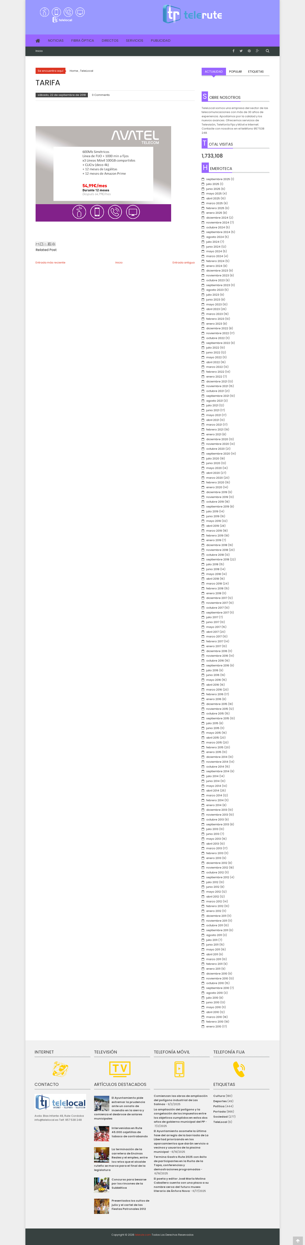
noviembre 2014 (217, 762)
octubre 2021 (215, 391)
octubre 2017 (215, 608)
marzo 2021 (214, 425)
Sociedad (220, 1117)
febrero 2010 (214, 1022)
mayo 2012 (213, 892)
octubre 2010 (215, 983)
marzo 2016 (214, 690)
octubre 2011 (214, 925)
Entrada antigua (184, 263)
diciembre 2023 (217, 271)
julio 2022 (212, 348)
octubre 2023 (215, 280)
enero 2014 (214, 805)
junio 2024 (213, 247)
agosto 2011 (214, 935)
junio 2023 (213, 300)
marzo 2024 (214, 256)
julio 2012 (212, 882)
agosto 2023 (215, 290)
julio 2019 (212, 511)
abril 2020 (213, 473)
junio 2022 (213, 352)
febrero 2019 (214, 536)
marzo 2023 (214, 314)
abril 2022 (213, 362)
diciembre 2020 (217, 439)
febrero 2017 (214, 641)
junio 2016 (212, 675)
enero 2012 (213, 911)
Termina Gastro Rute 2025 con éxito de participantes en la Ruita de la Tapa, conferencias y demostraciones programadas (180, 1163)
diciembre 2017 (216, 598)
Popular (235, 71)
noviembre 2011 (216, 921)
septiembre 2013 (217, 824)
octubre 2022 (215, 338)
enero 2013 (213, 858)
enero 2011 (213, 969)
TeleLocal (220, 1122)
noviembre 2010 (217, 978)
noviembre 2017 (217, 603)
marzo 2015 (214, 742)
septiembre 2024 (218, 232)
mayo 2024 (214, 251)
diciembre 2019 (216, 492)
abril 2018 (212, 579)
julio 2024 (212, 242)
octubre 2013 (215, 820)
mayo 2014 (213, 786)
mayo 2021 (213, 415)
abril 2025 (213, 198)
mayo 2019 (213, 521)
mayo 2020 (214, 468)
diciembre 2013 (216, 810)
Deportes (220, 1101)
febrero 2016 (214, 694)
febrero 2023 (215, 319)
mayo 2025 (214, 194)
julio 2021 (212, 405)
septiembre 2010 (217, 988)
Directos (110, 40)
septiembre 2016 (217, 665)
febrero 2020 (215, 482)
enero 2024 (214, 266)
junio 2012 (212, 887)
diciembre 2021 (216, 381)
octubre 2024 (215, 227)
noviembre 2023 (217, 275)
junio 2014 (213, 781)
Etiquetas (256, 71)
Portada (219, 1112)
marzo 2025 (214, 203)
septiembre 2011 (217, 930)
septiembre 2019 (217, 507)
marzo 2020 (214, 478)
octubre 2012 (215, 872)
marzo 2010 (214, 1017)
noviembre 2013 (217, 815)
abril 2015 (212, 738)
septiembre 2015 (217, 718)
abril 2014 (212, 791)
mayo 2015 (213, 733)
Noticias (56, 40)
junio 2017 (212, 622)
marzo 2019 (214, 531)
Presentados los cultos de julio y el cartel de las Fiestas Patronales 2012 (130, 1205)
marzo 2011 (213, 959)
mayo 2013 (213, 839)
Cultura (219, 1096)
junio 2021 (212, 410)
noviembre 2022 (217, 333)
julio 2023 (212, 295)
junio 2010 (212, 1002)
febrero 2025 (215, 208)
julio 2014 (212, 776)
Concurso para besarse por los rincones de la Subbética (129, 1183)
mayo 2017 (213, 627)
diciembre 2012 (216, 863)
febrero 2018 (214, 588)
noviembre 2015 (217, 709)
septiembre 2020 (218, 454)
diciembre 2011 (216, 916)
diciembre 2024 (217, 218)
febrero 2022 (215, 372)
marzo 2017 (214, 636)
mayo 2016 (213, 680)
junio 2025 (213, 189)
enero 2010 (213, 1026)
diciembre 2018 (216, 545)
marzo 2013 (214, 848)
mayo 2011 (213, 949)
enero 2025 (214, 213)
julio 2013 (212, 829)
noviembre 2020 (217, 444)
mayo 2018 (213, 574)
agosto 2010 (214, 993)
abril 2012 (212, 897)
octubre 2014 (215, 767)
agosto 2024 (215, 237)
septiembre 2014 (217, 771)
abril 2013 (212, 844)
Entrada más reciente (50, 263)
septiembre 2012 (217, 877)
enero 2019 (213, 540)
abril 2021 (212, 420)
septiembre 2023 (218, 285)
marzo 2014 (214, 795)
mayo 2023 (214, 304)
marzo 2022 (214, 367)
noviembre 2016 (217, 656)
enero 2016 (213, 699)
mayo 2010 (213, 1007)
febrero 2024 (215, 261)
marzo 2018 (214, 584)
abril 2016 (212, 685)
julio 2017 (212, 617)
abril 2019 (212, 526)
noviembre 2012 (217, 868)
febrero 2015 (214, 747)
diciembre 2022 (217, 328)
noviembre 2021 (217, 386)
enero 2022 (214, 377)
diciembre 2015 (216, 704)
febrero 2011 (214, 964)
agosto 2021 (214, 401)
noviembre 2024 (217, 223)
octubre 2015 (215, 713)
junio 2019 (212, 516)
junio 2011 (212, 945)
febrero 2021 (214, 429)
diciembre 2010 (216, 974)
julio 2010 (212, 998)
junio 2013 (212, 834)
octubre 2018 (215, 555)
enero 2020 (214, 487)
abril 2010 (212, 1012)
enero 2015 (213, 752)
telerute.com (143, 1235)
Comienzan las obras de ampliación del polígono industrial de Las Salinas (181, 1100)
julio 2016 (212, 670)
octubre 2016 (215, 661)
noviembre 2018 (217, 550)
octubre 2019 (215, 502)
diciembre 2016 (216, 651)
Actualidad (214, 71)
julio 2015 (212, 723)
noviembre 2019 (217, 497)
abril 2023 (213, 309)
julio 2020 (212, 458)
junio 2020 (213, 463)
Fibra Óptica (82, 40)
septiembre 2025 (218, 179)
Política (219, 1106)
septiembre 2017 (217, 613)
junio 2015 (212, 728)
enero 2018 (213, 593)
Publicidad (161, 40)
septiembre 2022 (218, 343)
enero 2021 (213, 434)
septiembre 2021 (217, 396)
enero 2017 (213, 646)
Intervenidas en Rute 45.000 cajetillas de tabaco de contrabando (130, 1132)
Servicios (134, 40)
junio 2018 (212, 569)
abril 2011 (212, 954)
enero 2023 (214, 324)
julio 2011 (212, 940)
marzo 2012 (214, 901)
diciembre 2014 (216, 757)
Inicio (39, 51)
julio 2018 (212, 564)
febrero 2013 (214, 853)
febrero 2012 (214, 906)
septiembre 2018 (217, 559)
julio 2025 (212, 184)
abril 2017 (212, 632)
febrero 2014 (215, 800)
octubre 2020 (215, 449)
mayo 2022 (214, 357)
